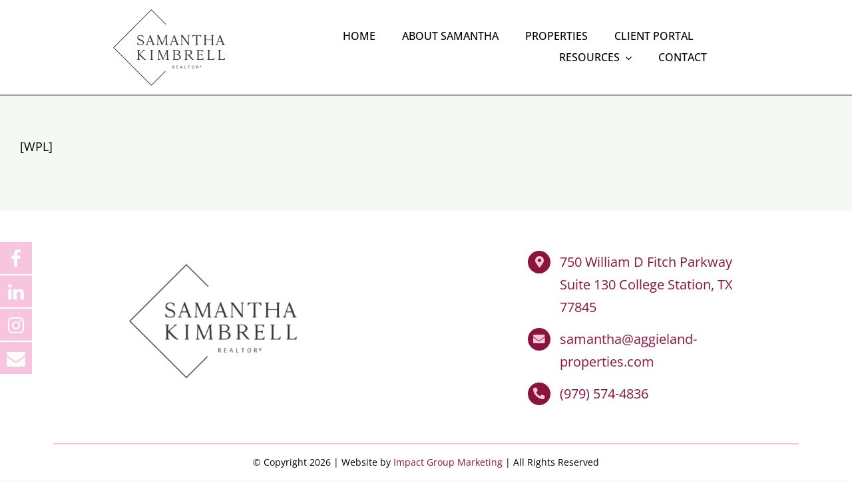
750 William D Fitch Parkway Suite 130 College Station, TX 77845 (646, 285)
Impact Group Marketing (448, 462)
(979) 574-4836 (604, 394)
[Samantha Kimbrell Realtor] (213, 256)
